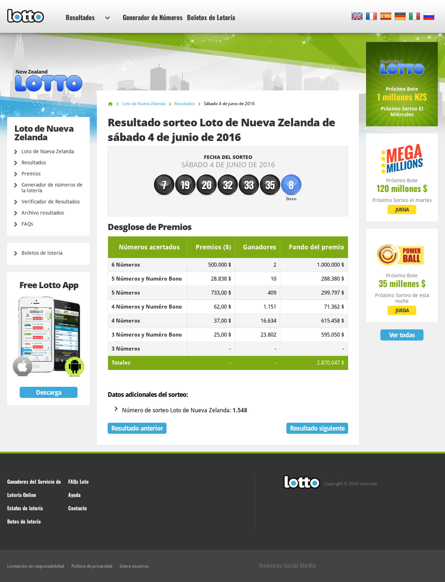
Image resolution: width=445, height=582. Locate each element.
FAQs (27, 224)
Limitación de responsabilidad (35, 566)
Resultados (88, 17)
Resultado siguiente (317, 428)
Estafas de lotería (25, 508)
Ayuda (74, 494)
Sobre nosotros (134, 566)
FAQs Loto (78, 481)
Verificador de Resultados (51, 202)
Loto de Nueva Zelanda (48, 151)
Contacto (77, 508)
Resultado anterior (137, 428)
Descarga (48, 392)
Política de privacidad (91, 566)
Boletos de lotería (42, 253)
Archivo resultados (43, 213)
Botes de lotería (24, 521)
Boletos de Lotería (211, 17)
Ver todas (402, 335)
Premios (31, 174)
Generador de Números (153, 17)
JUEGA (402, 209)
